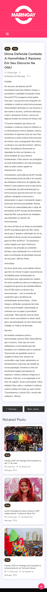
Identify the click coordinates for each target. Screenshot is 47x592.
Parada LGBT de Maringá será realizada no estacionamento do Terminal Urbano (22, 566)
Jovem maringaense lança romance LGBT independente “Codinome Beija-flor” (22, 512)
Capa (15, 49)
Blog (7, 49)
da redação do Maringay (14, 76)
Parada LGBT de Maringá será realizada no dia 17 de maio (22, 461)
